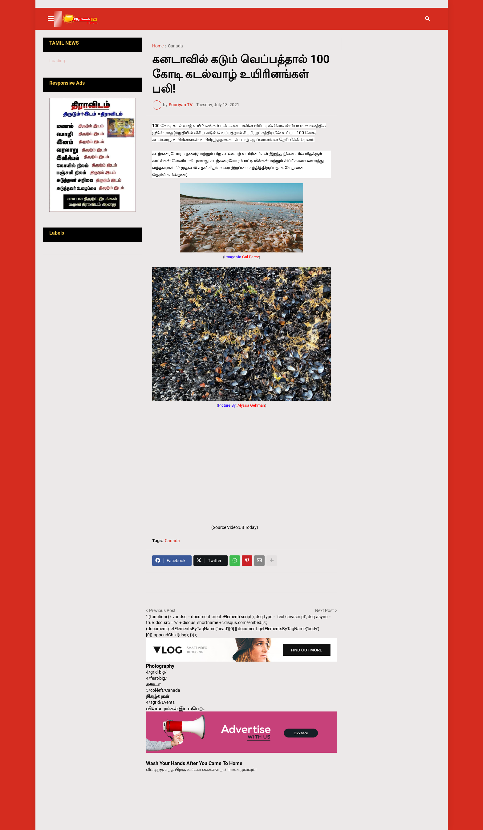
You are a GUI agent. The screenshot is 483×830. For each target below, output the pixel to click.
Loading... (59, 60)
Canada (175, 46)
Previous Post (162, 610)
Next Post (324, 610)
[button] (54, 19)
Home (158, 46)
